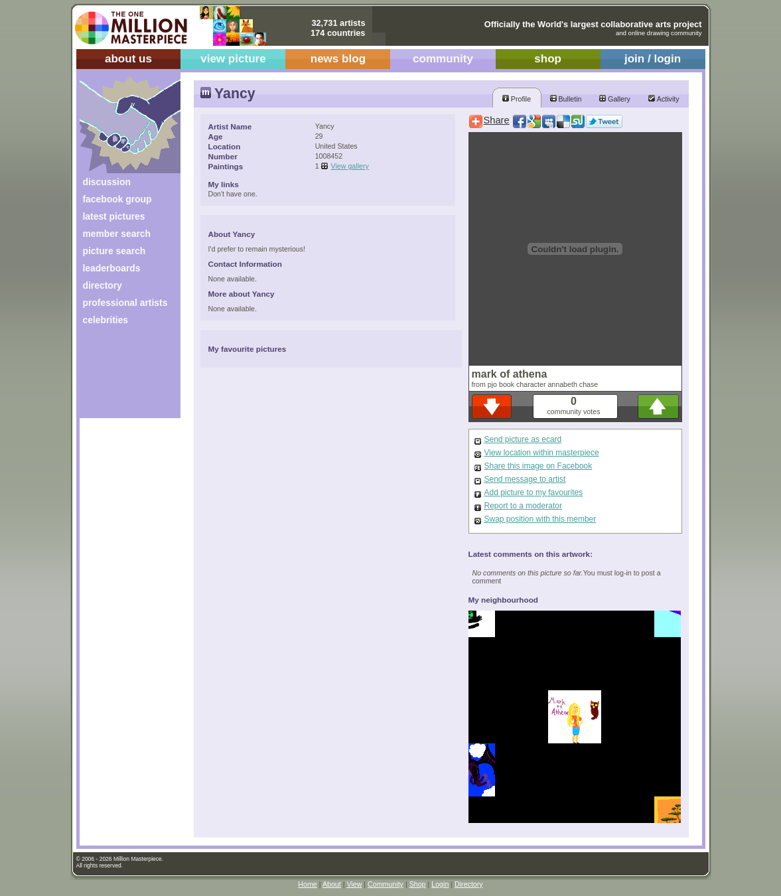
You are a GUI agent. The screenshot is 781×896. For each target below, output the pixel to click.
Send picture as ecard (523, 439)
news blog (338, 58)
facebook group (117, 199)
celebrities (106, 320)
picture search (114, 251)
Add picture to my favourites (533, 492)
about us (128, 58)
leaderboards (112, 268)
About (331, 884)
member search (117, 233)
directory (102, 285)
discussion (107, 182)
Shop (417, 884)
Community (385, 884)
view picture (233, 58)
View (354, 884)
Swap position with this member (540, 519)
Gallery (614, 99)
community (443, 58)
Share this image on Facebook (538, 466)
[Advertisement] (121, 376)
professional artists (125, 302)
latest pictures (114, 216)
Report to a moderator (523, 505)
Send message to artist (525, 479)
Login (440, 884)
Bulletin (566, 99)
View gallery (350, 166)
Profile (516, 99)
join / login (652, 58)
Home (307, 884)
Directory (469, 884)
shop (547, 58)
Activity (663, 99)
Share (497, 120)
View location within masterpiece (541, 452)
